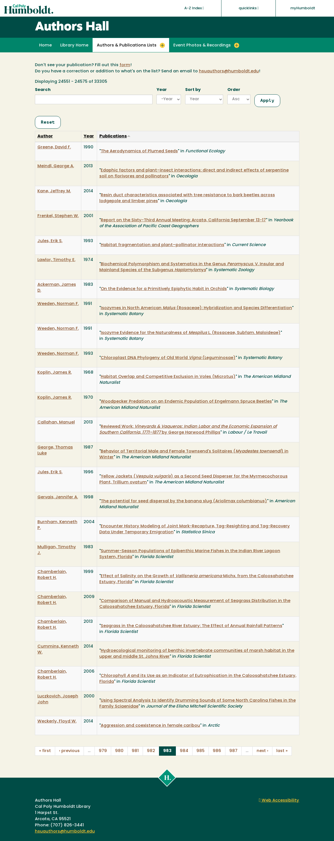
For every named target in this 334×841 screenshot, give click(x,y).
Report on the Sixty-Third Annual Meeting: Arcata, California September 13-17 (183, 220)
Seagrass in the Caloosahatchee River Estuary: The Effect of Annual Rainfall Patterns (191, 626)
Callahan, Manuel (56, 422)
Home (45, 45)
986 (217, 751)
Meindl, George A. (55, 166)
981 (135, 751)
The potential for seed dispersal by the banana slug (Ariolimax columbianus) (184, 501)
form (125, 65)
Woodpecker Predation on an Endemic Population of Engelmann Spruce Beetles (186, 402)
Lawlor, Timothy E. (56, 260)
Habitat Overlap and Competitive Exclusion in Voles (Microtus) (168, 377)
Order (233, 90)
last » (282, 751)
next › (262, 751)
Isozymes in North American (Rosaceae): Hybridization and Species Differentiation (196, 308)
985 (200, 751)
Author (45, 136)
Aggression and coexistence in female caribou (150, 726)
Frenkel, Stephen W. (58, 216)
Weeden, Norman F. (58, 304)
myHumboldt (302, 8)
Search (43, 90)
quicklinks (249, 8)
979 (103, 751)
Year (161, 90)
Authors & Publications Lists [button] (126, 45)
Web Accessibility (279, 800)
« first (45, 751)
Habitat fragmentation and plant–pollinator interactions (162, 245)
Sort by (193, 90)
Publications (115, 136)
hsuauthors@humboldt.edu (229, 71)
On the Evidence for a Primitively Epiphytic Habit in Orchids (164, 289)
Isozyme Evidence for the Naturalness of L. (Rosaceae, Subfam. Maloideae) (191, 333)
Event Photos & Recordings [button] (202, 45)
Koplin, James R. (54, 373)
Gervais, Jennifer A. (57, 497)
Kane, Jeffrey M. (54, 191)
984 (184, 751)
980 (119, 751)
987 (233, 751)
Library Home (74, 45)
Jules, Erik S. (49, 241)
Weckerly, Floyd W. (57, 721)
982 (151, 751)
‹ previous (69, 751)
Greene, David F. (54, 147)
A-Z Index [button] (194, 8)
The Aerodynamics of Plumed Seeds (139, 151)
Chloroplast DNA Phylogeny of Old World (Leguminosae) (168, 358)
